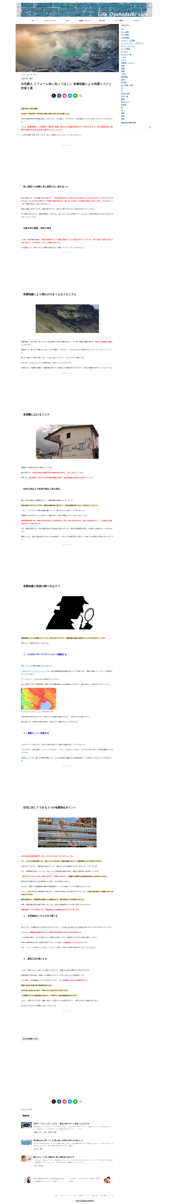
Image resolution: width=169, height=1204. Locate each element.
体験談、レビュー (84, 20)
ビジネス (136, 20)
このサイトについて (50, 20)
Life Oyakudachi (84, 1197)
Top (33, 20)
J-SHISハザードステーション (32, 671)
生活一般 (102, 20)
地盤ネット (25, 757)
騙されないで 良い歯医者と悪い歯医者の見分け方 (52, 1153)
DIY (67, 20)
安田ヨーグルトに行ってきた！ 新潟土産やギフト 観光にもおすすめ (59, 1119)
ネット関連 (119, 20)
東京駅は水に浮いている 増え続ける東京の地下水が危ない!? (56, 1136)
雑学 (30, 1106)
